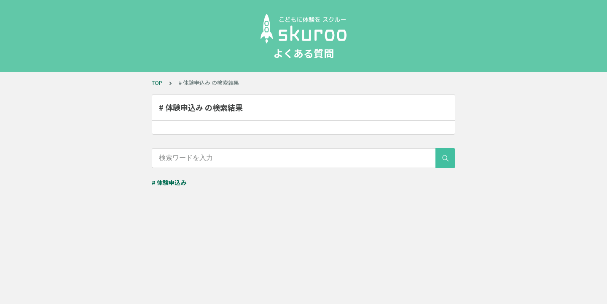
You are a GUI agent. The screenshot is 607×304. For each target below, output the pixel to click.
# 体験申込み (169, 182)
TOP (157, 83)
